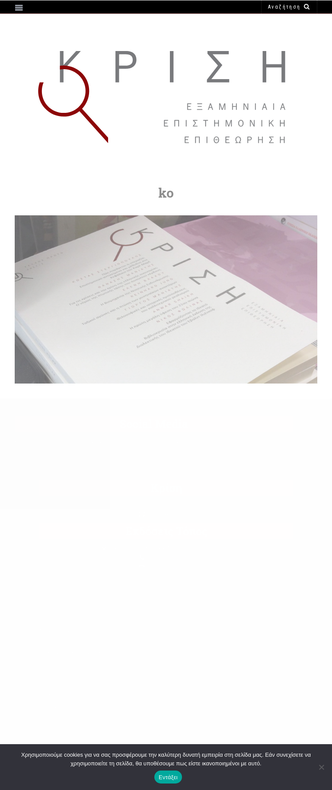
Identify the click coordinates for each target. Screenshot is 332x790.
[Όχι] (321, 767)
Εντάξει (168, 777)
